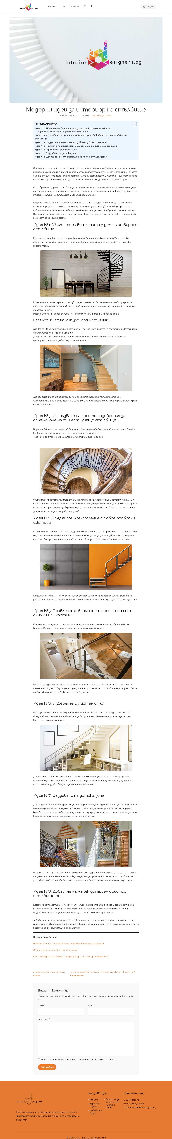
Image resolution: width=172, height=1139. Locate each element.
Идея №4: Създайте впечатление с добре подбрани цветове (71, 142)
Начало (51, 7)
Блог (62, 7)
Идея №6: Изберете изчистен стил (56, 149)
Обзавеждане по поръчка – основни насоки (55, 950)
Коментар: (44, 1019)
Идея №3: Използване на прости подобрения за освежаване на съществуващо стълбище (81, 137)
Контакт (74, 7)
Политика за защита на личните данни (112, 1103)
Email (91, 1005)
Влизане (148, 7)
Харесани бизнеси (95, 1105)
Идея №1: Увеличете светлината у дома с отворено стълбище (72, 128)
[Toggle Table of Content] (133, 124)
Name (41, 1005)
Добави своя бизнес (96, 1111)
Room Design (98, 116)
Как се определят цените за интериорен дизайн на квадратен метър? (71, 956)
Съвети (109, 116)
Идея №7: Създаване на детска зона (56, 153)
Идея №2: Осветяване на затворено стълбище (63, 131)
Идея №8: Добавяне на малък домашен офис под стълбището (71, 156)
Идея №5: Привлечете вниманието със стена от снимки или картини (76, 146)
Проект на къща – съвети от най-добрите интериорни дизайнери (68, 943)
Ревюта (94, 1099)
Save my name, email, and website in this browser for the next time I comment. (77, 1059)
